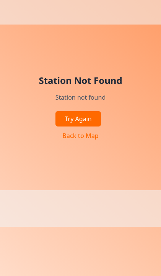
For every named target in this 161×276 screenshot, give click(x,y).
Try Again (78, 119)
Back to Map (80, 135)
